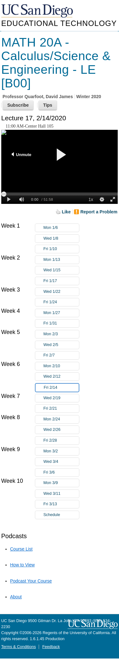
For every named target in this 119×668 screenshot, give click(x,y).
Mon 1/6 (61, 228)
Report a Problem (98, 211)
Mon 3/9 (61, 483)
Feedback (51, 647)
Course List (21, 548)
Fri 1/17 (61, 281)
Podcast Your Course (31, 580)
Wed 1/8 (61, 239)
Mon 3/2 (61, 451)
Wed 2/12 (61, 377)
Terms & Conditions (18, 647)
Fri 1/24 (61, 302)
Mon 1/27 (61, 313)
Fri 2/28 (61, 440)
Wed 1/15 (61, 270)
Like (66, 211)
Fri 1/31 (61, 323)
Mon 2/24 (61, 419)
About (16, 596)
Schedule (51, 515)
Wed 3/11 (61, 494)
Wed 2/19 (61, 398)
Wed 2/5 (61, 345)
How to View (22, 564)
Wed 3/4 (61, 462)
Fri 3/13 (61, 504)
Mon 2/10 (61, 366)
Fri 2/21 (61, 409)
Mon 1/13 (61, 260)
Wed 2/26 (61, 430)
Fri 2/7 (61, 355)
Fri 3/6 (61, 472)
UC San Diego (37, 11)
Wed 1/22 (61, 292)
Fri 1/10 (61, 249)
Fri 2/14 (61, 388)
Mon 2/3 (61, 334)
